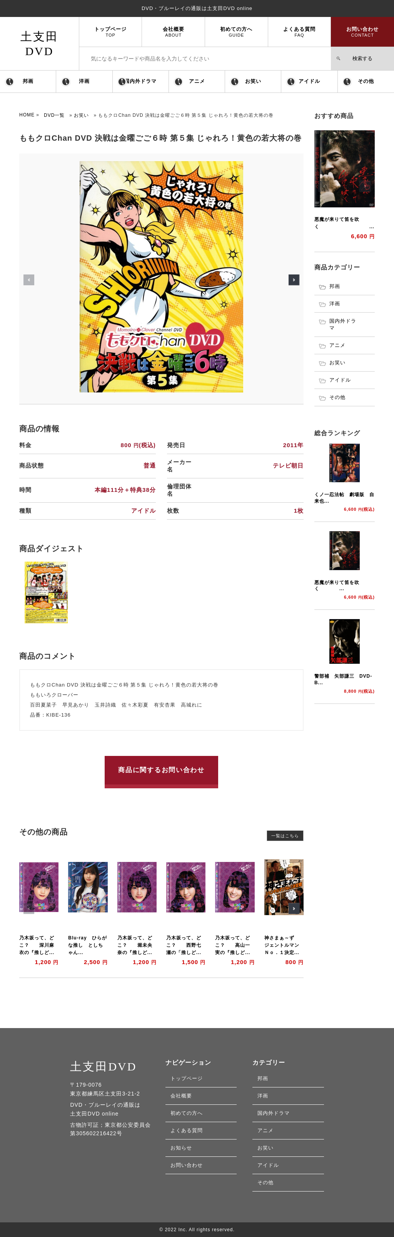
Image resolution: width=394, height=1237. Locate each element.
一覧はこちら (285, 835)
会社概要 (173, 31)
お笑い (253, 81)
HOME (27, 115)
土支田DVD (103, 1066)
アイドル (309, 81)
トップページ (110, 31)
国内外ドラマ (140, 81)
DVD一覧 (54, 115)
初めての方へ (236, 31)
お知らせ (181, 1148)
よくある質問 (299, 31)
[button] (294, 280)
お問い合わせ (362, 31)
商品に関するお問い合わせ (161, 770)
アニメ (197, 81)
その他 (366, 81)
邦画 (28, 81)
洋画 (84, 81)
